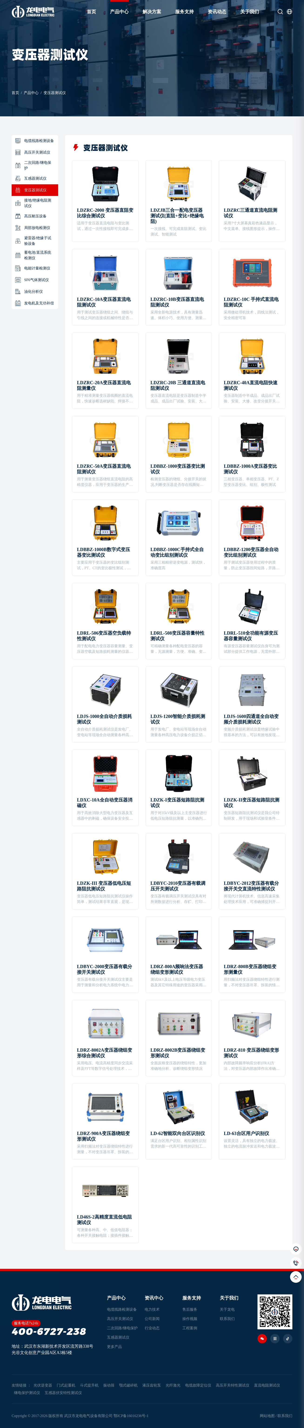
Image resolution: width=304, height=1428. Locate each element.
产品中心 (119, 11)
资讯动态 (217, 11)
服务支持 (184, 11)
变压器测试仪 (54, 93)
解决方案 (152, 11)
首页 (91, 11)
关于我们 (249, 11)
